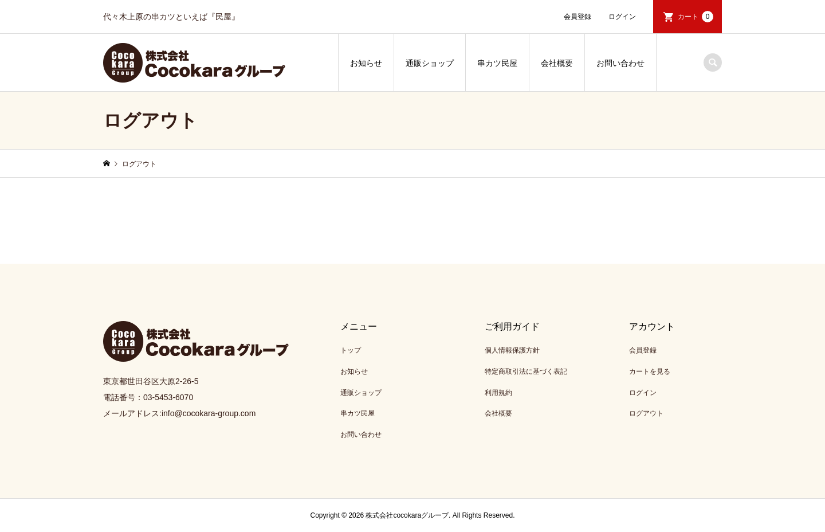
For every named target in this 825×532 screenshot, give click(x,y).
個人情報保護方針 (512, 350)
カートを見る (649, 371)
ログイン (622, 17)
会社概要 (557, 63)
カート (695, 16)
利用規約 (498, 393)
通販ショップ (430, 63)
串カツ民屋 (497, 63)
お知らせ (366, 63)
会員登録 (577, 17)
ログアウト (646, 413)
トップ (350, 350)
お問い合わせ (620, 63)
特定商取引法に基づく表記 (526, 371)
